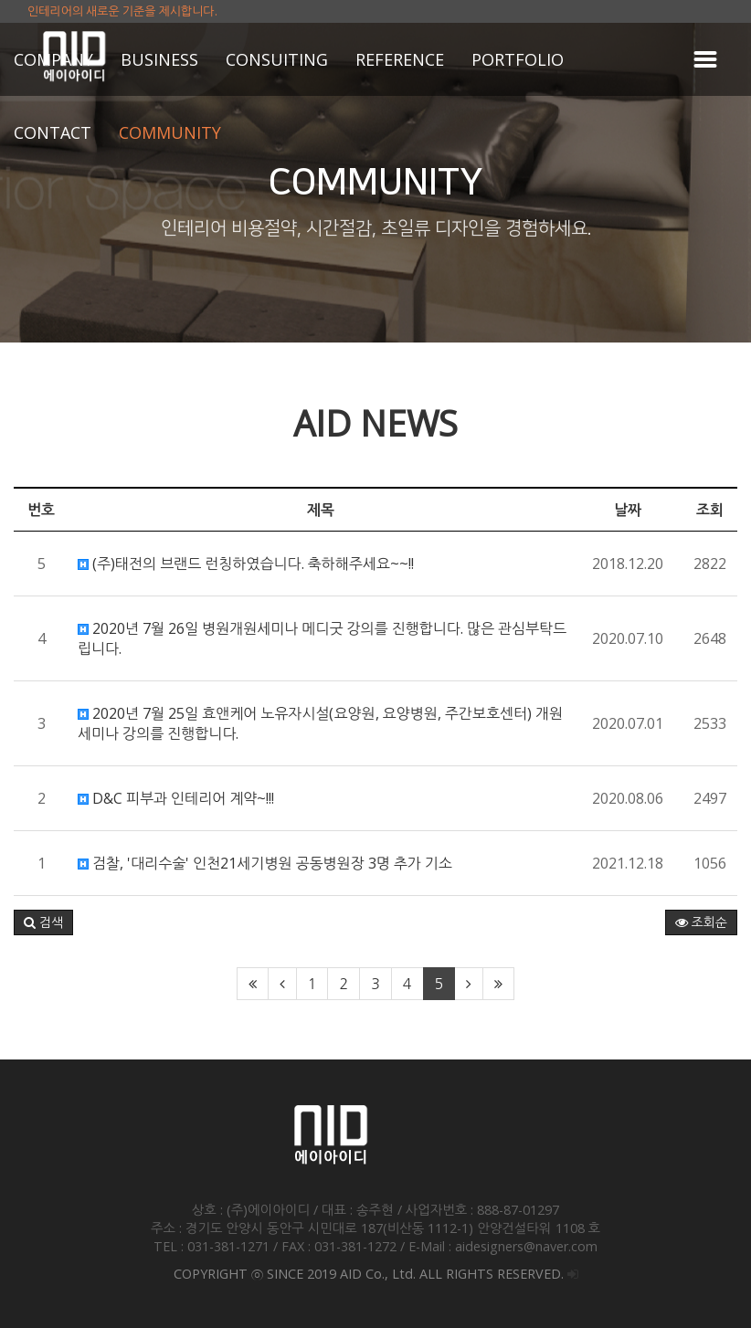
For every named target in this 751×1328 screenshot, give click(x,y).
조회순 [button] (701, 922)
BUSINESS (159, 59)
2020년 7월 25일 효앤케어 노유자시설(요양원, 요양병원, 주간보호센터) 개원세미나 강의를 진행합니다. (320, 723)
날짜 (627, 510)
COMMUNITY (170, 132)
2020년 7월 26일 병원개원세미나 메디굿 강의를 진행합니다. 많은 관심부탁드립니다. (322, 638)
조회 (710, 510)
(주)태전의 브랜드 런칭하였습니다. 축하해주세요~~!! (246, 563)
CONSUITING (277, 59)
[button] (43, 922)
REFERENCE (399, 59)
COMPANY (53, 59)
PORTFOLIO (517, 59)
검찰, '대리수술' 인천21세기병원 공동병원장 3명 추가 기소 (265, 863)
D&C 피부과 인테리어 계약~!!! (176, 798)
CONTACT (52, 132)
